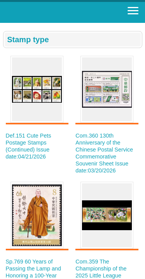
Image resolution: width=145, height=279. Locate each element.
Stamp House (48, 12)
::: (5, 26)
